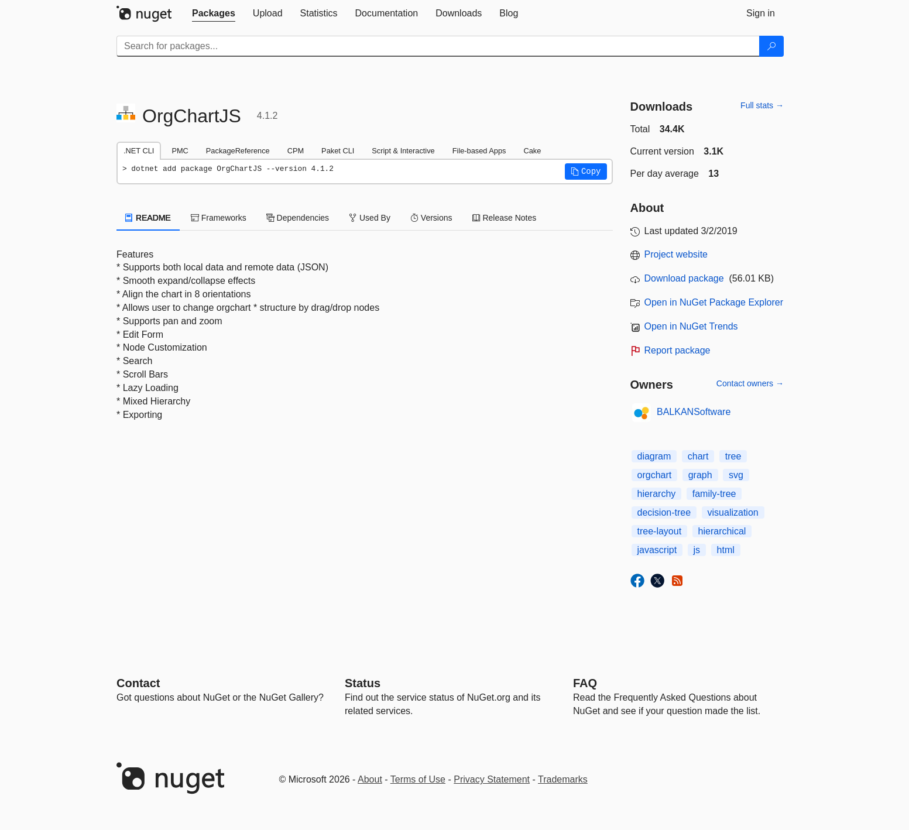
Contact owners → (750, 383)
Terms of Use (417, 779)
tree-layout (659, 531)
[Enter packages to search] (438, 46)
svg (736, 475)
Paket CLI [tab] (337, 150)
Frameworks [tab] (218, 218)
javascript (657, 550)
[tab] (213, 13)
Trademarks (563, 779)
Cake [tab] (532, 150)
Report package (677, 350)
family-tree (714, 494)
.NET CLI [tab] (139, 150)
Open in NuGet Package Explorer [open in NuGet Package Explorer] (713, 302)
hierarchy (656, 494)
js (697, 550)
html (726, 550)
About (370, 779)
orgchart (654, 475)
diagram (654, 456)
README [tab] (148, 218)
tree (733, 456)
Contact (138, 683)
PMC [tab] (179, 150)
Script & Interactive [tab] (403, 150)
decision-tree (664, 512)
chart (698, 456)
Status (362, 683)
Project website (676, 254)
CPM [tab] (295, 150)
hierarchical (722, 531)
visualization (733, 512)
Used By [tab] (369, 218)
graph (700, 475)
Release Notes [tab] (504, 218)
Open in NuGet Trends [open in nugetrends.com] (691, 326)
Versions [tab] (431, 218)
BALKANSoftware (693, 412)
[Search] (771, 46)
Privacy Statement (492, 779)
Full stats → (762, 105)
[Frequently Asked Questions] (585, 683)
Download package (684, 278)
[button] (586, 171)
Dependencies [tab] (297, 218)
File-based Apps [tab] (479, 150)
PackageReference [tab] (238, 150)
